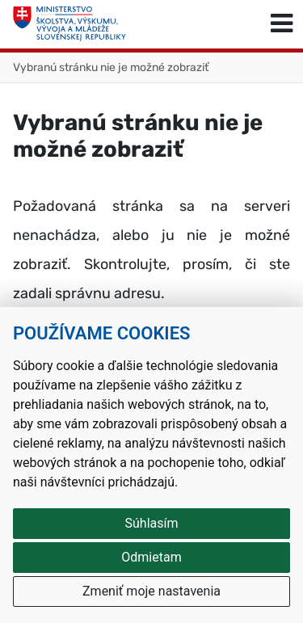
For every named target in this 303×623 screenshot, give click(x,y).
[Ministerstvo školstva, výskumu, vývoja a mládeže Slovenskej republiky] (69, 24)
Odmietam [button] (151, 557)
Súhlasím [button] (152, 523)
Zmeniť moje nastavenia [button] (151, 591)
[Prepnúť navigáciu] (281, 24)
